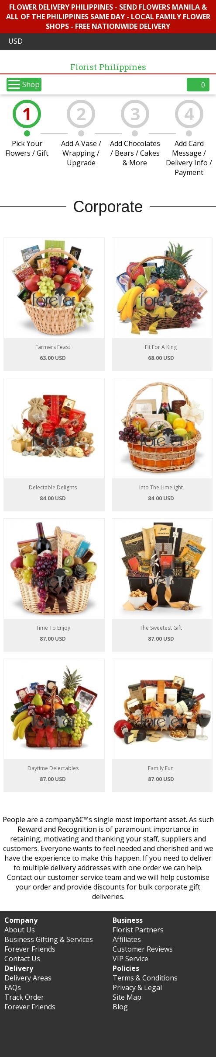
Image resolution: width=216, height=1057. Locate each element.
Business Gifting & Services (48, 939)
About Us (19, 930)
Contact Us (22, 958)
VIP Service (130, 958)
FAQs (12, 987)
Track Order (24, 997)
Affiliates (127, 939)
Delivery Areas (27, 978)
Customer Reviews (143, 949)
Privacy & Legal (137, 987)
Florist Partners (138, 930)
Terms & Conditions (145, 978)
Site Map (127, 997)
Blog (120, 1007)
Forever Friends (29, 949)
